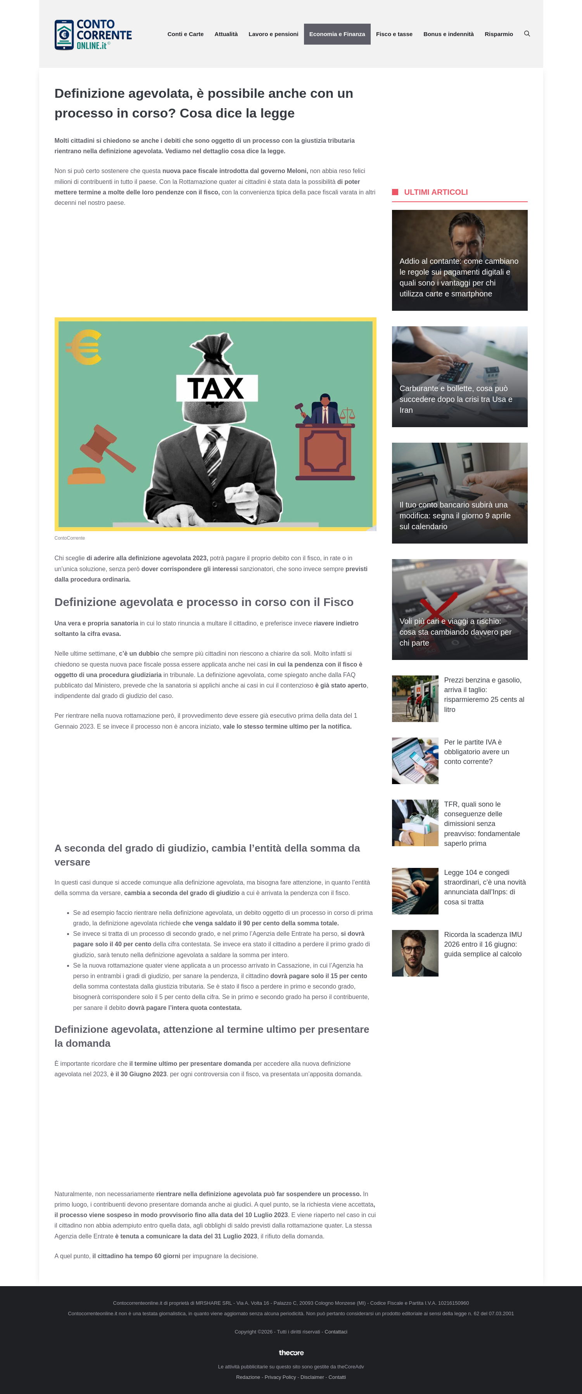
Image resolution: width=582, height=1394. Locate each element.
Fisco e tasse (394, 34)
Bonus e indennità (448, 34)
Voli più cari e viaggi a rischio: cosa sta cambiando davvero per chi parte (456, 632)
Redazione (248, 1377)
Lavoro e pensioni (273, 34)
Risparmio (499, 34)
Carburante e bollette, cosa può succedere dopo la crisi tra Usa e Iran (456, 399)
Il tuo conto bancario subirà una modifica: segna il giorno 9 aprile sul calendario (455, 515)
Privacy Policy (280, 1377)
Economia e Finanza (337, 34)
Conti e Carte (186, 34)
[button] (527, 34)
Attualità (226, 34)
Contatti (337, 1377)
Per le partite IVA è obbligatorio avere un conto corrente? (476, 751)
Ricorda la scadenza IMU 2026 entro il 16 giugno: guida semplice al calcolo (483, 944)
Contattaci (336, 1332)
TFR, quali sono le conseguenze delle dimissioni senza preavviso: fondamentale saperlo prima (482, 823)
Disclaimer (312, 1377)
